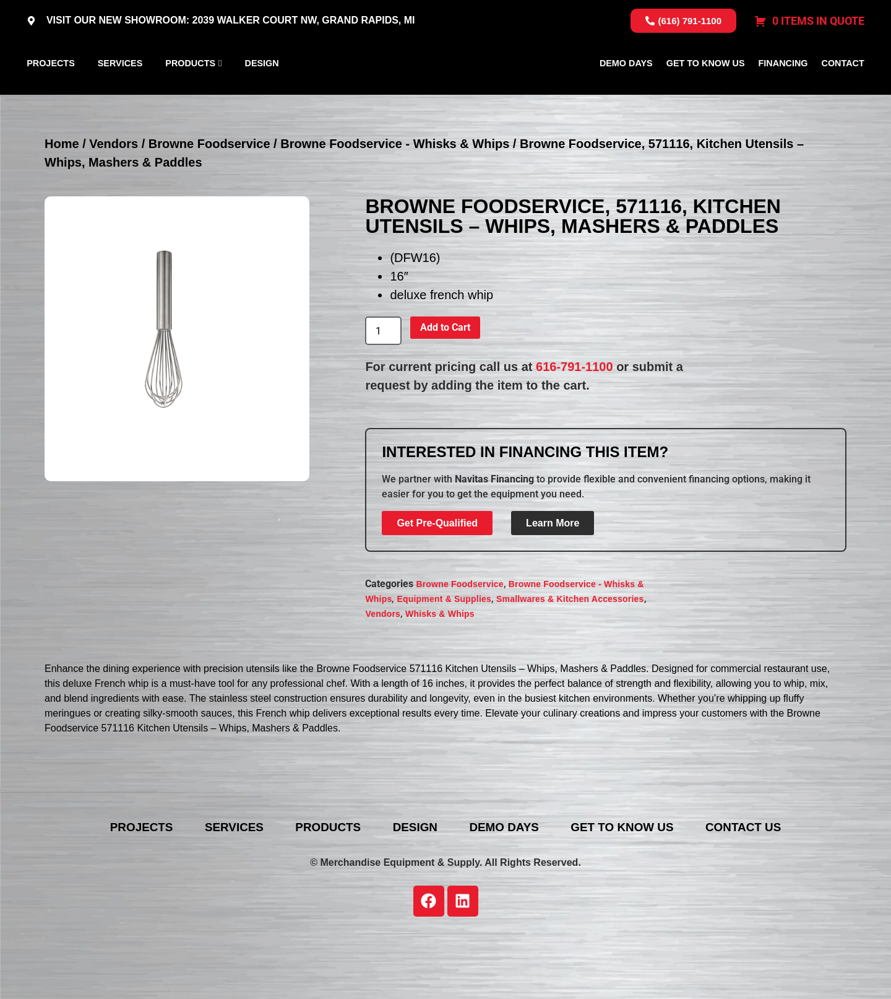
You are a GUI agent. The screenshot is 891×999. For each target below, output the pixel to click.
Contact (843, 92)
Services (120, 92)
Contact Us (771, 886)
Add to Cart (445, 386)
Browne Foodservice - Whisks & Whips (394, 202)
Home (62, 202)
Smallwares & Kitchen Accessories (570, 657)
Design (262, 92)
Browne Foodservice (209, 202)
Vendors (113, 202)
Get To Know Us (705, 92)
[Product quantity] (383, 389)
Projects (51, 92)
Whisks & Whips (440, 672)
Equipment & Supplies (444, 657)
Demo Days (626, 92)
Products (190, 92)
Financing (783, 92)
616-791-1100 (574, 425)
